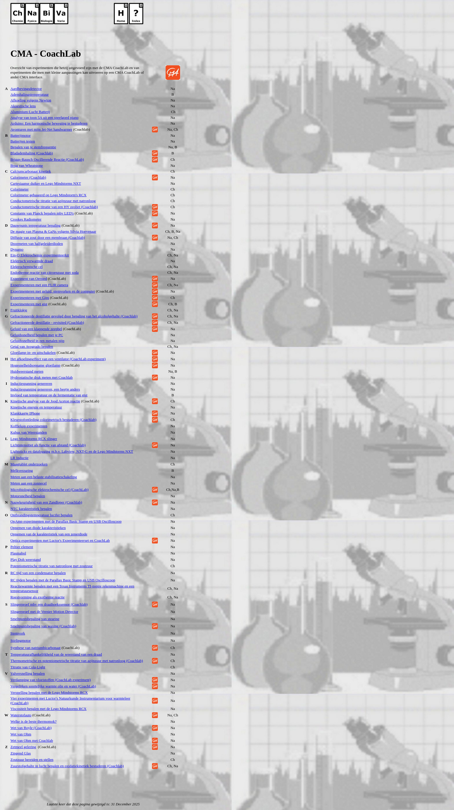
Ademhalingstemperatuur (29, 94)
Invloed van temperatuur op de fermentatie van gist (48, 395)
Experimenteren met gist (28, 304)
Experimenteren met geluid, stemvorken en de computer (52, 291)
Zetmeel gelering (23, 747)
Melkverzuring (21, 470)
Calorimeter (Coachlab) (28, 177)
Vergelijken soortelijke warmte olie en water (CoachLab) (53, 686)
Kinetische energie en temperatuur (36, 407)
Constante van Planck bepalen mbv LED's (42, 213)
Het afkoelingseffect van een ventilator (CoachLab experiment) (58, 359)
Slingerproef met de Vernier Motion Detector (44, 611)
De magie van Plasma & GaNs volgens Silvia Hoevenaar (53, 231)
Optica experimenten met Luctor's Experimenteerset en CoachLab (60, 540)
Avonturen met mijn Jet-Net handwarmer (41, 129)
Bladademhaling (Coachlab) (31, 153)
